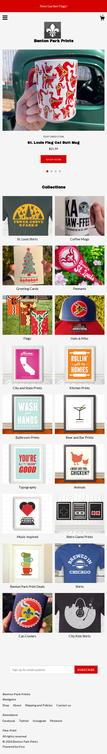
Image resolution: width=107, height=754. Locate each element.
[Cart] (102, 19)
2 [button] (51, 171)
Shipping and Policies (39, 705)
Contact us (63, 705)
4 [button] (60, 171)
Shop (6, 705)
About (17, 705)
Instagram (40, 721)
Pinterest (56, 721)
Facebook (9, 721)
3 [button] (56, 171)
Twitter (24, 721)
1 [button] (47, 171)
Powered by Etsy (14, 746)
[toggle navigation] (5, 18)
